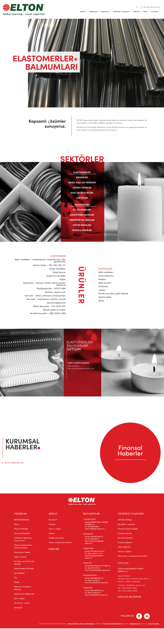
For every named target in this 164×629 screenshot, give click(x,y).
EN (145, 7)
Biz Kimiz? (53, 520)
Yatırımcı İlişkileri (125, 552)
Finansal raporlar (125, 534)
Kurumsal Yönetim (125, 538)
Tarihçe (52, 534)
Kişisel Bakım (19, 573)
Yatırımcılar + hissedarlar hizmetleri (132, 556)
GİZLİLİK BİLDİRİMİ (130, 597)
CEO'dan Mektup (125, 520)
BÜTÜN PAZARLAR (21, 520)
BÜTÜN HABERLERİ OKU (14, 463)
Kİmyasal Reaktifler (22, 534)
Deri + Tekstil (19, 599)
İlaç (15, 578)
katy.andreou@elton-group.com (81, 368)
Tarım (16, 525)
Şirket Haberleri (124, 547)
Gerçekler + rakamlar (126, 525)
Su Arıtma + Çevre (21, 603)
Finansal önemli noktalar (128, 529)
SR (152, 7)
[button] (83, 11)
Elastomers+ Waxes (22, 553)
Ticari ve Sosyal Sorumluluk (60, 543)
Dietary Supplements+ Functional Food (23, 547)
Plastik (16, 582)
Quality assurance (56, 538)
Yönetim (52, 525)
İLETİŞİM (154, 11)
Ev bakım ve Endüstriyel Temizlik (24, 563)
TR (155, 7)
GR (148, 7)
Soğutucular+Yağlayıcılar (24, 594)
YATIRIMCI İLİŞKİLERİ (131, 513)
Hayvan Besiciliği (21, 529)
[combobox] (124, 7)
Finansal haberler (125, 543)
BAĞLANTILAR (92, 513)
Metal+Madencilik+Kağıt (24, 569)
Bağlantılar (105, 11)
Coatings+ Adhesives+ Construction (23, 539)
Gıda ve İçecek (20, 557)
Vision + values (55, 529)
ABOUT (53, 513)
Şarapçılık (18, 608)
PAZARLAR (20, 513)
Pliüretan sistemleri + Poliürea (23, 588)
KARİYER (136, 11)
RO (158, 7)
